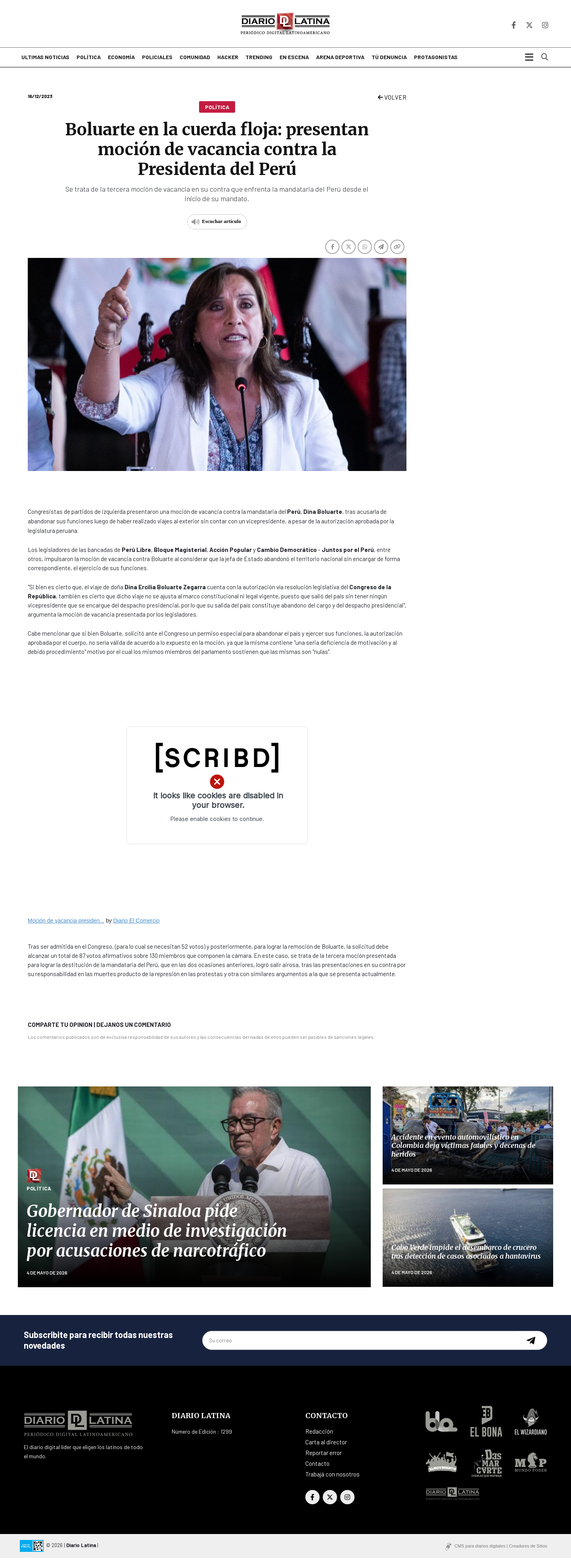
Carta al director (326, 1445)
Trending (258, 60)
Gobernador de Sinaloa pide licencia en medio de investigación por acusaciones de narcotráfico (157, 1234)
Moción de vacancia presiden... (66, 924)
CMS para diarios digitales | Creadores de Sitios (500, 1549)
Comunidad (195, 60)
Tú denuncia (389, 60)
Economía (121, 60)
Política (89, 60)
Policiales (157, 60)
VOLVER (392, 100)
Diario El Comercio (136, 924)
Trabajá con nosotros (332, 1477)
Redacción (319, 1434)
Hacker (227, 60)
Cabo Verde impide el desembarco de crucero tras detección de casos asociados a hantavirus (466, 1255)
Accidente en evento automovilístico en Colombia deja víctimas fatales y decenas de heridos (463, 1149)
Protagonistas (436, 60)
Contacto (317, 1466)
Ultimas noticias (45, 60)
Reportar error (323, 1455)
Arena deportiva (340, 60)
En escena (294, 60)
